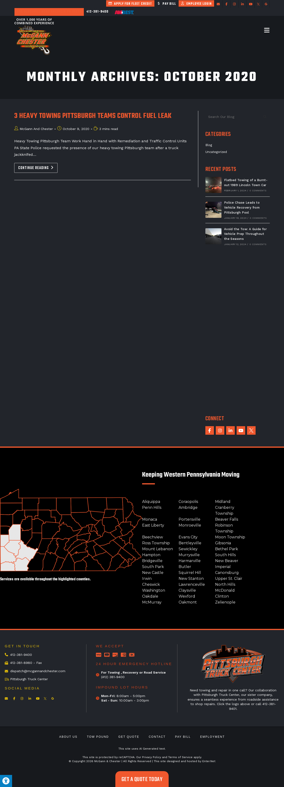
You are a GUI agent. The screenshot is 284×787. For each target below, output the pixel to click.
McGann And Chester (36, 129)
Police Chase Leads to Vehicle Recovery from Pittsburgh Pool (242, 207)
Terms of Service (180, 757)
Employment (212, 736)
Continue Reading (38, 167)
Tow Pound (98, 736)
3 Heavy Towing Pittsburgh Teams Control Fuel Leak (92, 116)
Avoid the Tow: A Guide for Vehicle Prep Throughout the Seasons (245, 234)
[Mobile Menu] (267, 30)
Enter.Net (208, 761)
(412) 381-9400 (113, 677)
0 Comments (257, 190)
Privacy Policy (151, 757)
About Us (68, 736)
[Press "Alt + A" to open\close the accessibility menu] (6, 781)
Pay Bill (183, 736)
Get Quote (128, 736)
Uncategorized (216, 152)
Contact (157, 736)
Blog (208, 145)
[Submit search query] (265, 117)
